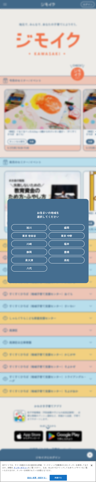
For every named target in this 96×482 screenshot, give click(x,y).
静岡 (29, 252)
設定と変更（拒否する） (37, 477)
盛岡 (66, 227)
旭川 (29, 227)
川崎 (29, 244)
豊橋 (66, 252)
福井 (66, 244)
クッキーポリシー (21, 467)
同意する (58, 477)
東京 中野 (66, 236)
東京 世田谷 (29, 236)
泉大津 (29, 260)
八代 (29, 268)
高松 (66, 260)
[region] (48, 471)
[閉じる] (92, 465)
